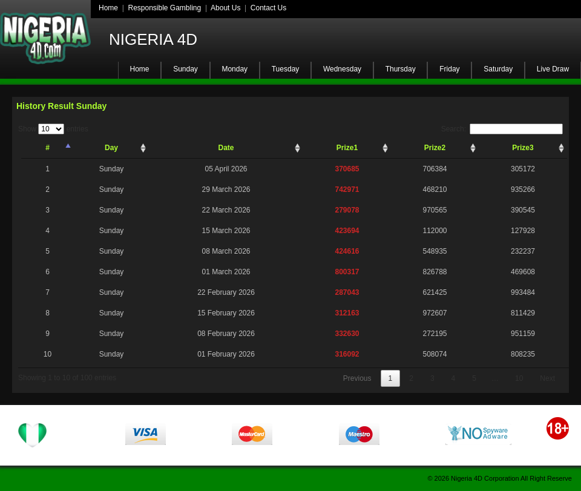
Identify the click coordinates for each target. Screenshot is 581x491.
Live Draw (553, 69)
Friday (449, 69)
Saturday (498, 69)
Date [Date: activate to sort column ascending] (226, 147)
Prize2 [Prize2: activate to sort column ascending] (434, 147)
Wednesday (342, 69)
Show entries (53, 129)
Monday (235, 69)
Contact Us (268, 8)
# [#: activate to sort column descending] (47, 147)
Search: (502, 129)
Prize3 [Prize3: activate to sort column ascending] (522, 147)
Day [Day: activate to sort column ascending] (111, 147)
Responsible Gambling (164, 8)
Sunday (185, 69)
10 (519, 378)
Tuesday (286, 69)
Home (108, 8)
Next (547, 378)
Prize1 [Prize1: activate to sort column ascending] (347, 147)
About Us (225, 8)
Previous (357, 378)
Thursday (401, 69)
